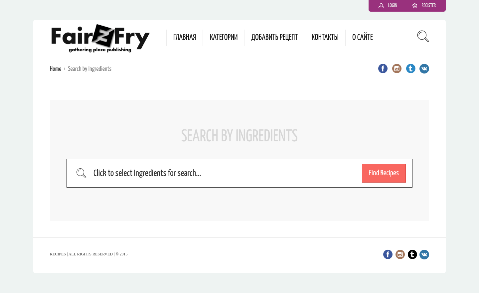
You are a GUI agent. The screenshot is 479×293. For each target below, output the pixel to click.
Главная (184, 38)
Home (55, 69)
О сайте (362, 38)
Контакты (325, 38)
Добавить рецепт (274, 38)
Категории (224, 38)
